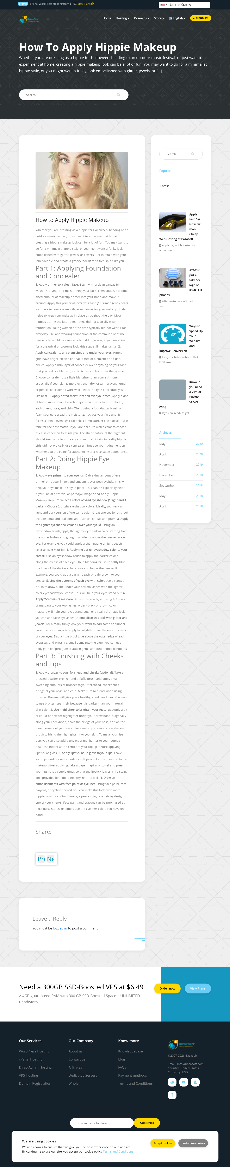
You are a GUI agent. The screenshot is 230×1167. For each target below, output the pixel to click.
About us (76, 1051)
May (162, 444)
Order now (167, 988)
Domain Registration (35, 1083)
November (166, 464)
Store (159, 18)
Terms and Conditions (135, 1083)
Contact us (77, 1059)
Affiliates (75, 1067)
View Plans (85, 4)
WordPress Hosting (34, 1051)
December (166, 475)
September (167, 485)
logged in (60, 928)
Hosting (122, 18)
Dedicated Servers (83, 1075)
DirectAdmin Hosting (35, 1067)
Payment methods (132, 1075)
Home (106, 18)
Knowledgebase (130, 1051)
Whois (73, 1083)
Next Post (50, 859)
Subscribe (147, 1123)
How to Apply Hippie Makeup (72, 219)
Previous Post (41, 859)
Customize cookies (193, 1143)
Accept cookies (163, 1143)
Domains (141, 18)
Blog (121, 1059)
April (162, 454)
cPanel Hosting (30, 1059)
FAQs (122, 1067)
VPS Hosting (28, 1075)
